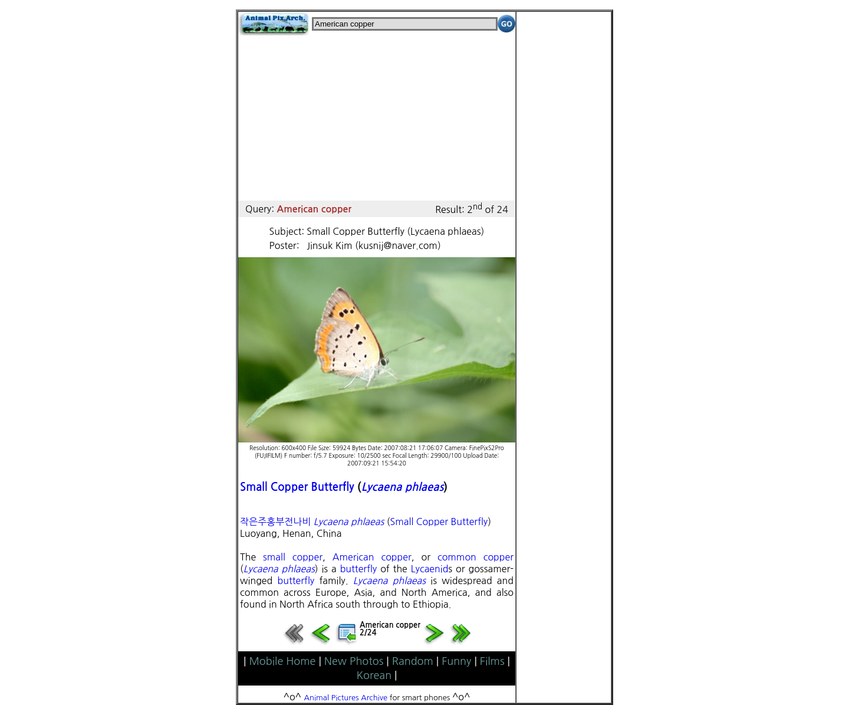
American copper (372, 557)
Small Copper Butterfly (297, 487)
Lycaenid (430, 568)
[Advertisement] (376, 118)
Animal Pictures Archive (346, 697)
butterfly (358, 568)
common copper (475, 557)
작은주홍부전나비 (275, 521)
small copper (293, 557)
